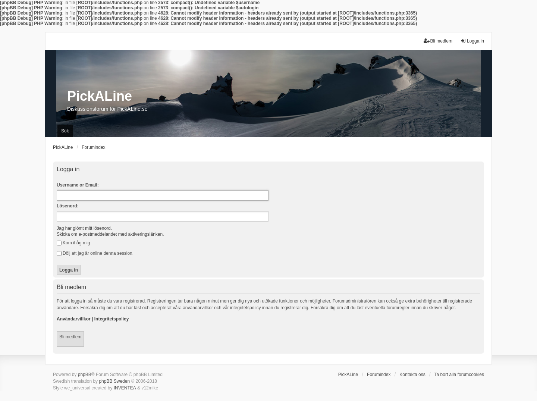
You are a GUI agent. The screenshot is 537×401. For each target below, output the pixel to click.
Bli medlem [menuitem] (438, 41)
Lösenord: (68, 206)
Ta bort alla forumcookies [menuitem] (459, 374)
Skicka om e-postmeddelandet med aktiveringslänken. (110, 234)
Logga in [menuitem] (472, 41)
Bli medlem (70, 336)
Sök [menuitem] (65, 131)
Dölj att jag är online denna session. (95, 253)
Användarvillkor (74, 319)
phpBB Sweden (114, 381)
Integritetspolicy (111, 319)
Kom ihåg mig (73, 242)
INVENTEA (125, 388)
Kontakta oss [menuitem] (412, 374)
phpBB (84, 374)
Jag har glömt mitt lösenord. (84, 228)
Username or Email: (78, 185)
